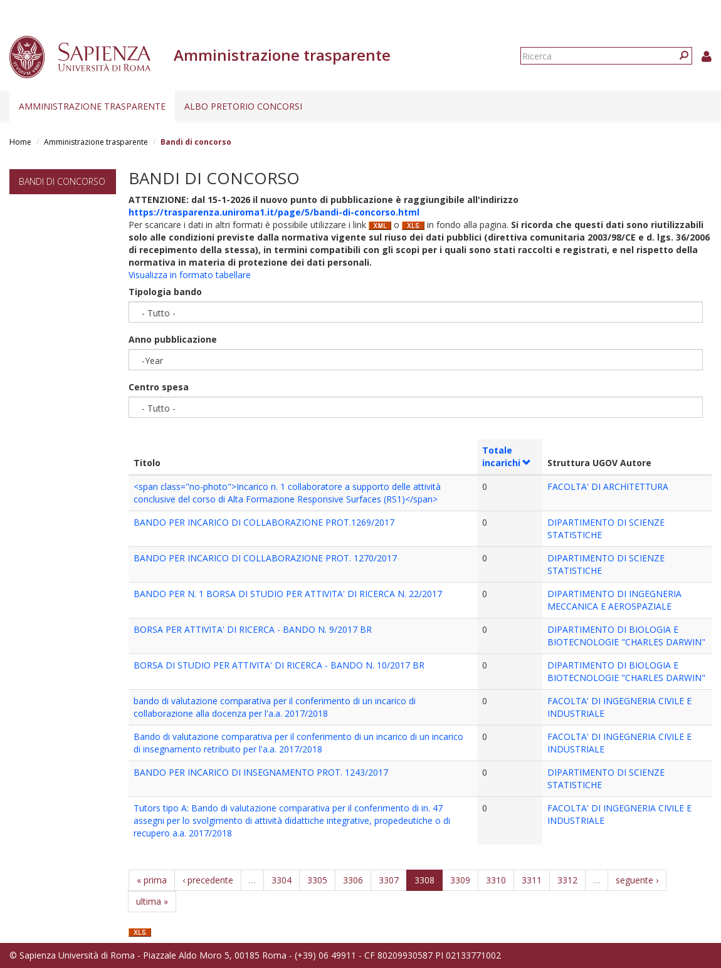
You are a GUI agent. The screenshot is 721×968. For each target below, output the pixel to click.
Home (20, 142)
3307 (389, 880)
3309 (460, 880)
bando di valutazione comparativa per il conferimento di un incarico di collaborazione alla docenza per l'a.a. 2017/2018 (275, 707)
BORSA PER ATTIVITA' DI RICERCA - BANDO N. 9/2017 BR (253, 629)
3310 (496, 880)
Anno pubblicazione (173, 339)
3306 (353, 880)
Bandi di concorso (62, 181)
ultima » (152, 901)
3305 (317, 880)
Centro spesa (159, 387)
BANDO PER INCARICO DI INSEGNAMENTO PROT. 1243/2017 (261, 772)
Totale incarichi (507, 456)
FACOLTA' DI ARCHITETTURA (607, 486)
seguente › (637, 880)
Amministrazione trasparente (92, 106)
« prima (152, 880)
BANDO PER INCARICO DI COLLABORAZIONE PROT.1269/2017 (264, 522)
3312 (567, 880)
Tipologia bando (165, 292)
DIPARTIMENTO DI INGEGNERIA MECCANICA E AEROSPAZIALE (614, 600)
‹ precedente (207, 880)
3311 (532, 880)
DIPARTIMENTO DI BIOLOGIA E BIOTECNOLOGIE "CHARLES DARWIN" (626, 635)
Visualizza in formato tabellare (190, 275)
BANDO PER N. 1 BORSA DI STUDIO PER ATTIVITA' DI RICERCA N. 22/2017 (288, 594)
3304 (281, 880)
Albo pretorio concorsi (243, 106)
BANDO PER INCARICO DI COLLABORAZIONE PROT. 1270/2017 (265, 558)
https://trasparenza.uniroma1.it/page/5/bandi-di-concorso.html (274, 212)
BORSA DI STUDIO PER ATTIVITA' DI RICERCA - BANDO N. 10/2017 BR (279, 665)
